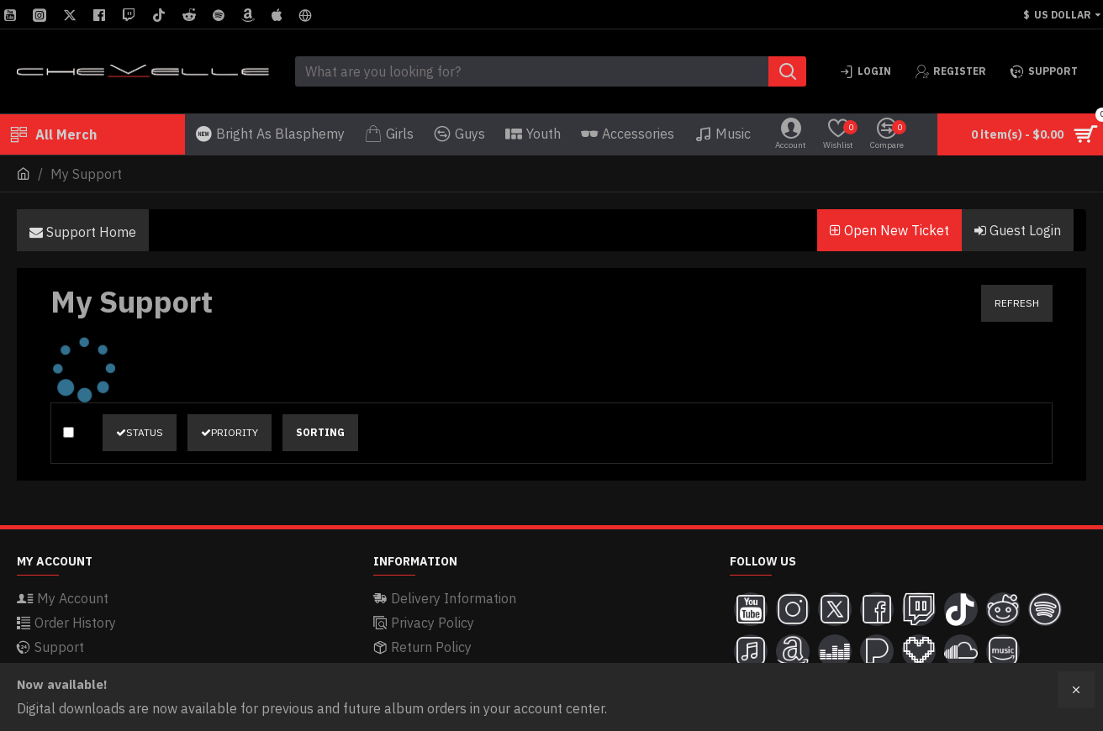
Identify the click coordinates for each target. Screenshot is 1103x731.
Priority (229, 432)
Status (139, 432)
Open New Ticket (889, 230)
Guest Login (1017, 230)
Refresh (1017, 303)
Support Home (82, 232)
